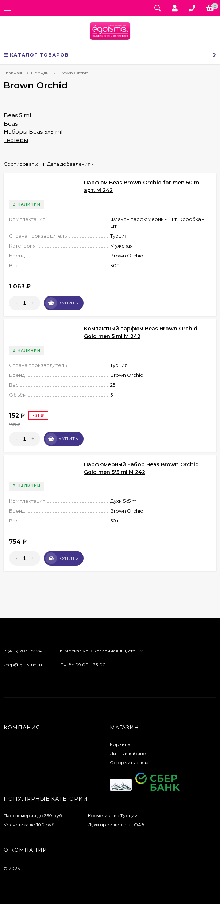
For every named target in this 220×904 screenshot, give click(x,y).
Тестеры (16, 140)
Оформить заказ (129, 762)
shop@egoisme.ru (23, 664)
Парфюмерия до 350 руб (33, 815)
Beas (11, 123)
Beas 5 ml (17, 115)
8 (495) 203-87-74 (23, 651)
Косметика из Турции (113, 815)
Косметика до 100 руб (29, 824)
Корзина (120, 744)
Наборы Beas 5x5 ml (33, 131)
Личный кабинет (129, 753)
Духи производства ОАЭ (116, 824)
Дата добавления (66, 164)
